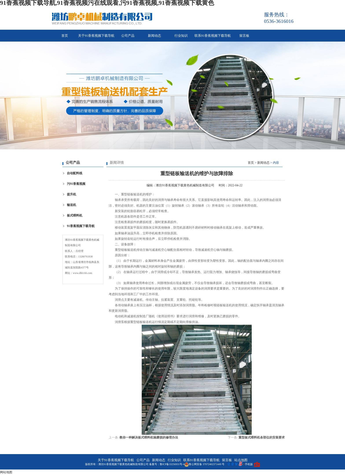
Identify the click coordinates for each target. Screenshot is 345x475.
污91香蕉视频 (76, 183)
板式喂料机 (74, 215)
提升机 (71, 194)
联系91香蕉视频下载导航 (213, 35)
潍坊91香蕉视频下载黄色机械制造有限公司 (185, 185)
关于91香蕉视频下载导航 (96, 35)
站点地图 (241, 460)
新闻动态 (154, 35)
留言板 (244, 35)
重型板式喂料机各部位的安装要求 (262, 437)
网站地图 (6, 472)
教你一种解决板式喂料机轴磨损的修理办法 (148, 437)
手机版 (249, 464)
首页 (64, 35)
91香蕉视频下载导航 (81, 226)
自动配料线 (74, 173)
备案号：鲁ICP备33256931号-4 (167, 464)
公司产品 (127, 35)
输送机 (71, 205)
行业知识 (181, 35)
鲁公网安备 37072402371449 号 (204, 464)
